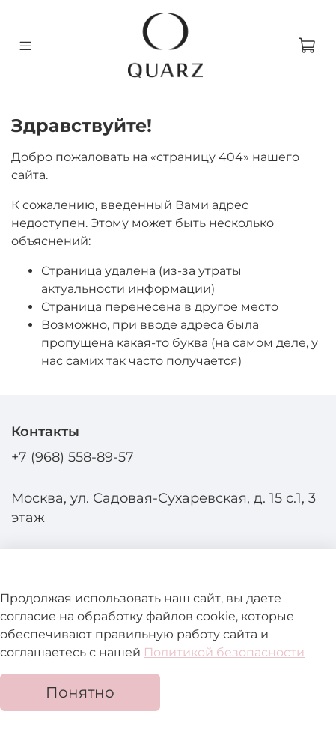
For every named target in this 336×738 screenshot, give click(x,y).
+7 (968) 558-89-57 (72, 457)
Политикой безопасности (224, 652)
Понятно (80, 692)
